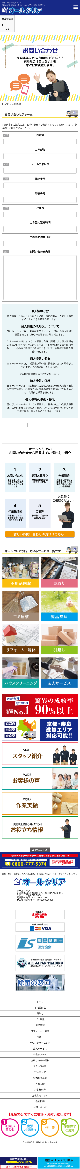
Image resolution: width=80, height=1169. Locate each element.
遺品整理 (40, 1025)
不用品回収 (40, 1007)
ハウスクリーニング (40, 1042)
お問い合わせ (40, 1107)
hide (10, 19)
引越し (40, 1037)
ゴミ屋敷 (40, 1019)
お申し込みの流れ (40, 1060)
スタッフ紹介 (40, 1066)
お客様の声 (40, 1089)
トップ (5, 104)
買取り (40, 1013)
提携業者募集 (40, 1078)
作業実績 (40, 1083)
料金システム (40, 1054)
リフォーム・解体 (40, 1031)
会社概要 (40, 1101)
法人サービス (40, 1048)
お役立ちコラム (40, 1095)
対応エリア (40, 1072)
